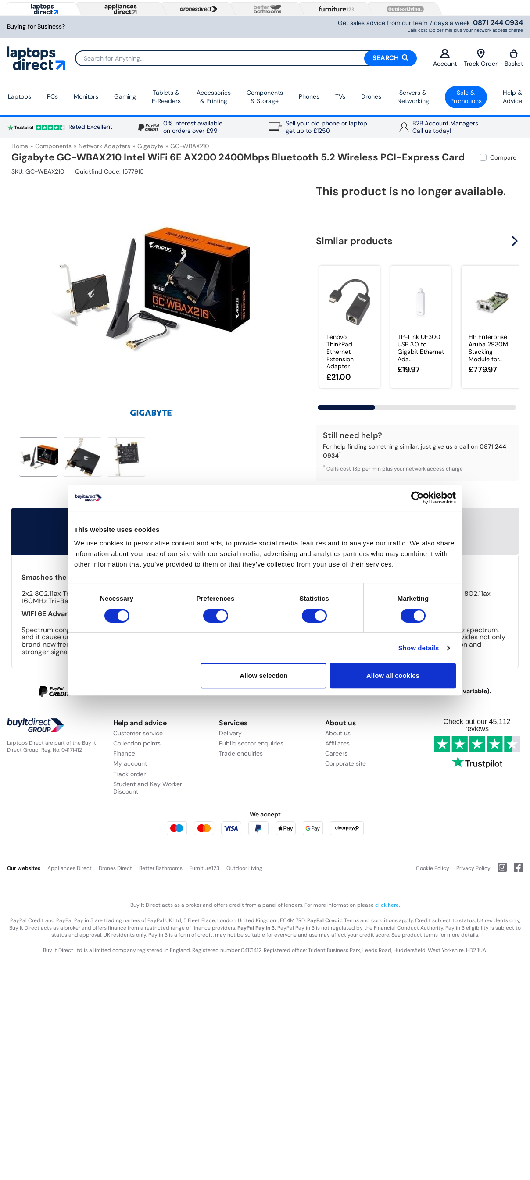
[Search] (245, 58)
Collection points (137, 743)
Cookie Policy (432, 868)
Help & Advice (512, 97)
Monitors (86, 96)
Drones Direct (115, 868)
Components (53, 146)
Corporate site (345, 763)
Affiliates (337, 743)
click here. (387, 905)
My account (130, 763)
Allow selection (263, 675)
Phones (309, 96)
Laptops (19, 96)
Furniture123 (204, 868)
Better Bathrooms (161, 868)
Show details (418, 648)
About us (338, 733)
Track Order (481, 58)
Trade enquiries (241, 753)
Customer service (138, 733)
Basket (514, 58)
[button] (516, 241)
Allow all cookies (392, 675)
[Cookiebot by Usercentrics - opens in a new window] (417, 497)
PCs (52, 96)
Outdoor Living (244, 868)
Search (390, 57)
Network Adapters (104, 146)
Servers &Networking (413, 97)
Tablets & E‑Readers (166, 97)
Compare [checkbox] (503, 157)
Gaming (125, 96)
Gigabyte (150, 146)
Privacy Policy (473, 868)
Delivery (230, 733)
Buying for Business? (36, 26)
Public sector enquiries (251, 743)
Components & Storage (265, 97)
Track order (129, 774)
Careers (336, 753)
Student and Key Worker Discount (147, 787)
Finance (124, 753)
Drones (371, 96)
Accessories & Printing (214, 97)
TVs (340, 96)
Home (19, 146)
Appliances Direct (69, 868)
